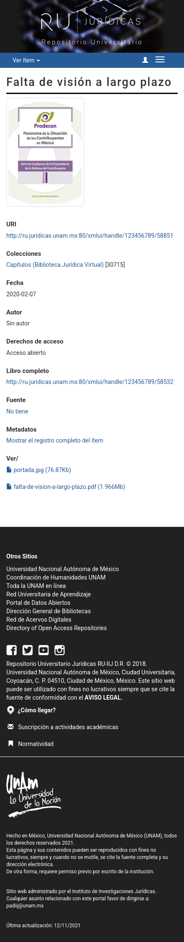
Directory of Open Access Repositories (56, 628)
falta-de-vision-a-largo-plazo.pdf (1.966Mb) (65, 486)
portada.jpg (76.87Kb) (38, 470)
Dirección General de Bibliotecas (48, 611)
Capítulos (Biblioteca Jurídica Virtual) (55, 264)
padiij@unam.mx (25, 906)
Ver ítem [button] (26, 60)
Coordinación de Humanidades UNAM (56, 577)
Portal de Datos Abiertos (38, 602)
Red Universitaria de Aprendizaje (48, 594)
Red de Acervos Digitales (38, 619)
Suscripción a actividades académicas (63, 727)
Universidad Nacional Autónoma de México (62, 569)
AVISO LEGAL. (104, 697)
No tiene (17, 411)
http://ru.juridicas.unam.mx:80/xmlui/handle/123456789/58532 (89, 381)
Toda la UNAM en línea (36, 585)
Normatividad (30, 744)
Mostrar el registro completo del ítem (54, 440)
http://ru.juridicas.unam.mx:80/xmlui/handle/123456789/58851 (89, 235)
